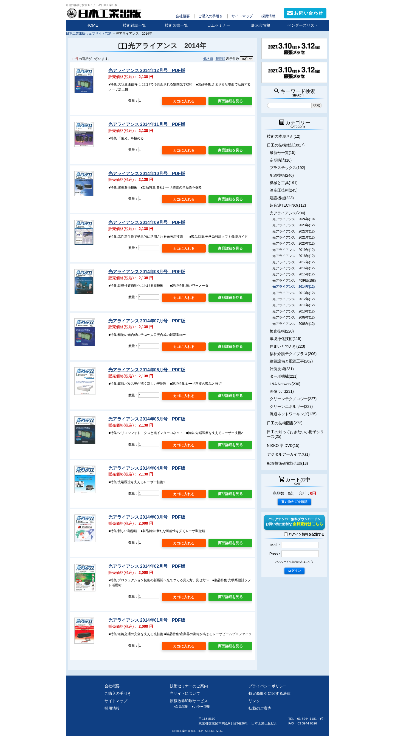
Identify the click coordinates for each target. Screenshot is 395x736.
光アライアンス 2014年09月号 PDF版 (146, 222)
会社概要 (183, 16)
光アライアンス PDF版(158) (294, 281)
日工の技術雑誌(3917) (285, 145)
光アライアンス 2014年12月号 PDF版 (146, 70)
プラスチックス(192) (287, 167)
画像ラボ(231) (282, 391)
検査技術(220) (282, 331)
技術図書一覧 (176, 25)
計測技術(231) (282, 369)
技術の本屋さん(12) (283, 136)
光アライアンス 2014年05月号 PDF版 (146, 419)
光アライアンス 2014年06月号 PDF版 (146, 369)
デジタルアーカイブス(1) (288, 454)
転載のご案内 (260, 708)
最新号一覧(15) (282, 152)
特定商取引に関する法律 (269, 693)
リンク (254, 701)
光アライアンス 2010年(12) (293, 311)
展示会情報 (260, 25)
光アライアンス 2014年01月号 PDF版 (146, 620)
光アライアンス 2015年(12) (293, 274)
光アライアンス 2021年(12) (293, 237)
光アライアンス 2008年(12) (293, 324)
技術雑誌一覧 (134, 25)
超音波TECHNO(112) (288, 205)
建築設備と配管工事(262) (291, 361)
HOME (92, 25)
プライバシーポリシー (268, 686)
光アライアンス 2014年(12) (293, 287)
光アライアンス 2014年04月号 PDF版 (146, 468)
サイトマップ (242, 16)
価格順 (208, 58)
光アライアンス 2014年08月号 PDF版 (146, 271)
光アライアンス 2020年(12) (293, 243)
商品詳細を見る (230, 101)
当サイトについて (185, 693)
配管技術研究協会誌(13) (287, 463)
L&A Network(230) (285, 384)
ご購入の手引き (210, 16)
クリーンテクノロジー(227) (293, 399)
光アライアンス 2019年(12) (293, 250)
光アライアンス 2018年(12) (293, 256)
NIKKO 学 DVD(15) (283, 445)
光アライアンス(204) (287, 213)
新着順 (220, 58)
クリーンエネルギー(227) (291, 406)
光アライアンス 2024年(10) (293, 219)
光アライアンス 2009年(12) (293, 317)
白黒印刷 (179, 707)
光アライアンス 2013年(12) (293, 293)
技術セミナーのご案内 (189, 686)
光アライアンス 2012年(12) (293, 299)
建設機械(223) (282, 198)
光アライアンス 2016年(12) (293, 268)
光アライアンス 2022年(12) (293, 231)
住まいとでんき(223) (287, 346)
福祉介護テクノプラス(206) (293, 354)
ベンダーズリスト (302, 25)
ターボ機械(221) (284, 376)
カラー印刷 (199, 707)
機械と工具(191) (284, 183)
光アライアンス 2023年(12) (293, 225)
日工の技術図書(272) (284, 423)
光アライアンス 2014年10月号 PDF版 (146, 173)
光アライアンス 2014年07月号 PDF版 (146, 321)
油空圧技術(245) (284, 190)
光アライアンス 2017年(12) (293, 262)
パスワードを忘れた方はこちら (294, 561)
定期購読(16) (281, 160)
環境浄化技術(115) (285, 338)
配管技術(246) (282, 175)
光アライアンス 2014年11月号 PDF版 (146, 124)
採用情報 (268, 16)
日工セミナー (218, 25)
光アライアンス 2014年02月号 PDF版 (146, 566)
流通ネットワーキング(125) (293, 414)
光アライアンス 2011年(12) (293, 305)
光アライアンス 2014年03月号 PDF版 (146, 517)
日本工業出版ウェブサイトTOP (88, 33)
